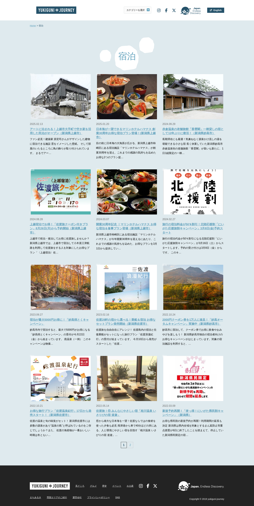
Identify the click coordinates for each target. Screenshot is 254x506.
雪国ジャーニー (56, 10)
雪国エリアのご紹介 (57, 497)
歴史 (104, 486)
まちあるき (35, 497)
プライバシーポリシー (98, 497)
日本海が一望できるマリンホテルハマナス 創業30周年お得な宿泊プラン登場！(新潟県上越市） (126, 133)
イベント (116, 486)
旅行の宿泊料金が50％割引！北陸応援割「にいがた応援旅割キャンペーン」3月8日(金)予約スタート (193, 228)
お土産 (130, 486)
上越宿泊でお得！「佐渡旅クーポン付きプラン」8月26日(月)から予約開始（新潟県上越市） (59, 228)
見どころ (79, 486)
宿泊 (32, 74)
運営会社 (77, 497)
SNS (117, 497)
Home (33, 25)
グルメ (93, 486)
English (217, 10)
